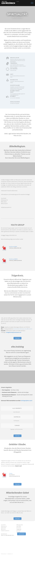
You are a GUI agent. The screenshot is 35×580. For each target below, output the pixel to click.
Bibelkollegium (18, 59)
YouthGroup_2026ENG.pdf (13, 260)
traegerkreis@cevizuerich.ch (13, 332)
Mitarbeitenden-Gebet (18, 92)
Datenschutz (3, 553)
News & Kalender (18, 102)
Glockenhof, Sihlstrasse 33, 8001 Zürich (22, 329)
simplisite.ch (10, 553)
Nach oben (17, 338)
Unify (18, 76)
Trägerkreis (18, 65)
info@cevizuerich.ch (5, 530)
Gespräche (17, 417)
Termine (17, 425)
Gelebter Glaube (18, 87)
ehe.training (18, 69)
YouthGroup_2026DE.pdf (13, 248)
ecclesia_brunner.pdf (12, 476)
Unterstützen (21, 534)
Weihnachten (18, 81)
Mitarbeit (18, 97)
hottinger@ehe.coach (26, 400)
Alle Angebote (17, 408)
